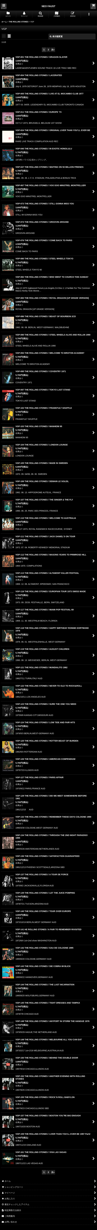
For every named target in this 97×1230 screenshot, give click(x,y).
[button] (4, 6)
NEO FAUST (48, 6)
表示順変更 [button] (56, 36)
